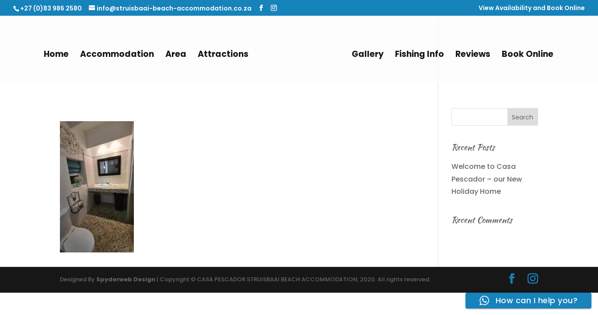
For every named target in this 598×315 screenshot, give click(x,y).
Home (56, 55)
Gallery (368, 55)
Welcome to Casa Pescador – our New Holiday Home (486, 179)
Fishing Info (419, 55)
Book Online (527, 55)
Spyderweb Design (125, 279)
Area (175, 55)
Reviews (472, 55)
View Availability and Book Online (532, 8)
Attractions (223, 55)
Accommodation (117, 55)
